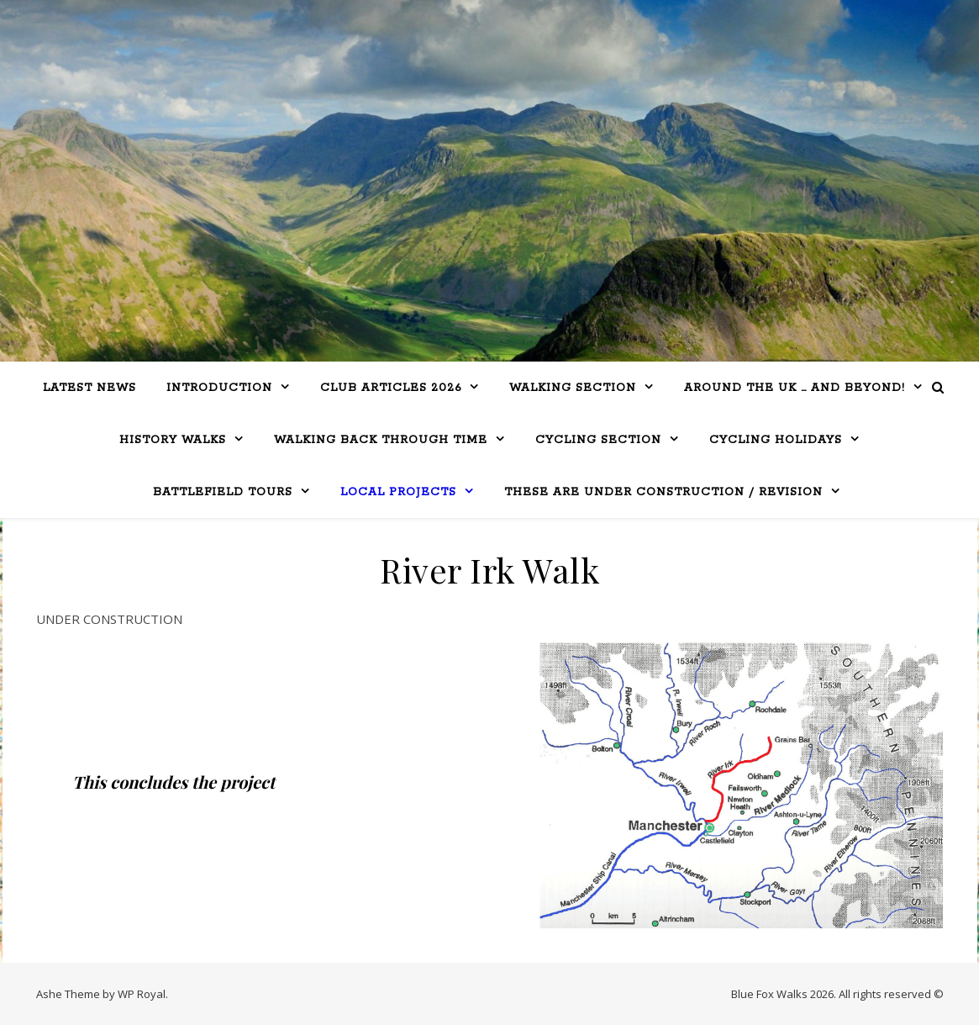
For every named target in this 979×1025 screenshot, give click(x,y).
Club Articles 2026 (390, 388)
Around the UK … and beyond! (794, 388)
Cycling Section (598, 440)
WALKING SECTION (572, 388)
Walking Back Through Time (380, 440)
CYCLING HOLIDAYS (775, 440)
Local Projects (398, 492)
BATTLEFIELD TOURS (222, 492)
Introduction (219, 388)
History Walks (172, 440)
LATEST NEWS (89, 388)
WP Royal (142, 993)
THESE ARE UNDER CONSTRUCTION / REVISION (663, 492)
